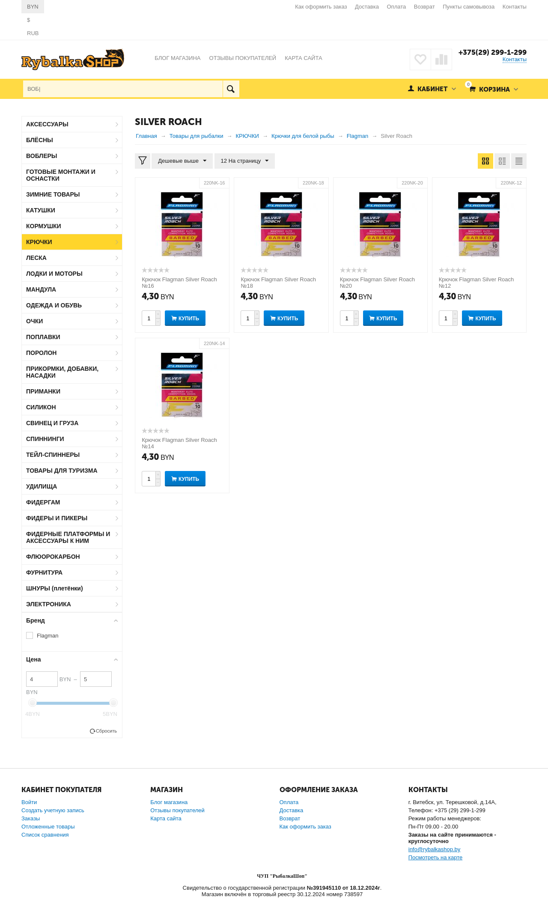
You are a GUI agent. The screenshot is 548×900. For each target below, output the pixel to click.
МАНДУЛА (41, 289)
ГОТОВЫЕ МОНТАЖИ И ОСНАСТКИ (60, 175)
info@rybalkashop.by (434, 849)
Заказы (30, 818)
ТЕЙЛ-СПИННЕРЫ (53, 454)
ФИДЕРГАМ (43, 502)
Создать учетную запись (52, 810)
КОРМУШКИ (43, 226)
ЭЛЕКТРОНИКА (48, 604)
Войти (29, 802)
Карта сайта (165, 818)
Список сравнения (45, 834)
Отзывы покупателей (177, 810)
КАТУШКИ (40, 210)
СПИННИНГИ (45, 438)
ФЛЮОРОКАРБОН (53, 556)
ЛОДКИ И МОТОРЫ (54, 273)
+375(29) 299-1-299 (493, 52)
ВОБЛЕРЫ (41, 155)
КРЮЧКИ (39, 241)
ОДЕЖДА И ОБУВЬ (54, 305)
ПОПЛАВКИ (43, 337)
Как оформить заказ (321, 6)
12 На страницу (245, 161)
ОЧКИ (34, 321)
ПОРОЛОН (41, 352)
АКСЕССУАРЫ (47, 124)
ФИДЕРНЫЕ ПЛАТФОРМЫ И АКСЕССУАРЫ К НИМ (68, 537)
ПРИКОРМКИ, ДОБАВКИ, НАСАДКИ (62, 372)
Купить (189, 319)
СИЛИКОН (41, 407)
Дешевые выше (182, 161)
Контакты (515, 6)
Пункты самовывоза (468, 6)
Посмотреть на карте (435, 857)
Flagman (48, 635)
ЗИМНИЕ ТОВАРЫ (53, 194)
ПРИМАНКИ (43, 391)
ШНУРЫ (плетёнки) (54, 588)
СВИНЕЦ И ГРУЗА (52, 423)
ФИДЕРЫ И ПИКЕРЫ (56, 518)
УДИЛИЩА (41, 486)
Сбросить (106, 730)
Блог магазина (169, 802)
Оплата (396, 6)
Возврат (424, 6)
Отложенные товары (48, 826)
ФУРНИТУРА (44, 572)
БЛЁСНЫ (39, 140)
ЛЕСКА (36, 257)
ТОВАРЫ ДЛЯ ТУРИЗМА (62, 470)
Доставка (367, 6)
